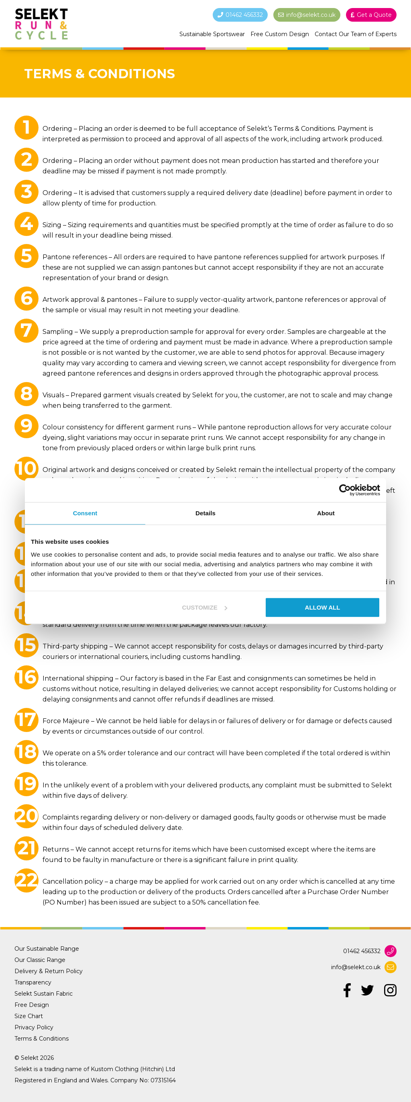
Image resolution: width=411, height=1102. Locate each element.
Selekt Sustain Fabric (43, 993)
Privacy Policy (33, 1027)
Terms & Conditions (41, 1038)
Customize (204, 607)
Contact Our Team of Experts (356, 34)
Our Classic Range (39, 960)
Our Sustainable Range (46, 948)
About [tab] (326, 513)
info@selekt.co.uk (355, 967)
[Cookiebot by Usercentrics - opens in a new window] (345, 490)
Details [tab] (205, 513)
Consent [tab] (85, 513)
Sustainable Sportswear (212, 34)
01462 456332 (361, 951)
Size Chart (28, 1016)
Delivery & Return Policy (48, 971)
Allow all (322, 607)
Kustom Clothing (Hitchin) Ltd (133, 1069)
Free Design (31, 1004)
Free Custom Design (279, 34)
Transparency (32, 982)
